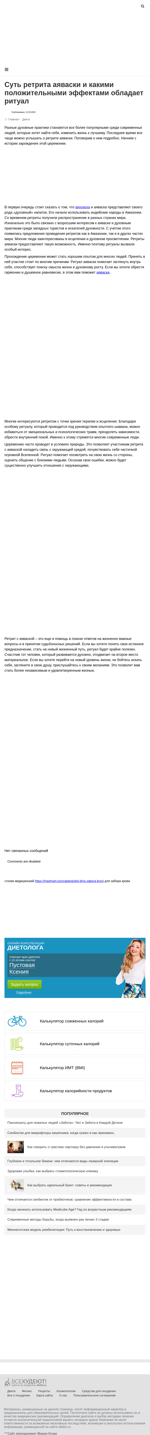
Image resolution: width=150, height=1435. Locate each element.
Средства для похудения (99, 1391)
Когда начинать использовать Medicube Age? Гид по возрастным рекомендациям (69, 1209)
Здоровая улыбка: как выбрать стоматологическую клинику (52, 1171)
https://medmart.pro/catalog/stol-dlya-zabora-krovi (69, 881)
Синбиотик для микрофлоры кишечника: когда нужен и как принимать (60, 1133)
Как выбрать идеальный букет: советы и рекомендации (69, 1185)
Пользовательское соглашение (94, 1395)
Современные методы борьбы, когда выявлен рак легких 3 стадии (58, 1219)
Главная (13, 119)
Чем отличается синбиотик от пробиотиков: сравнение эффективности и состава (69, 1199)
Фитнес (27, 1391)
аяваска (102, 272)
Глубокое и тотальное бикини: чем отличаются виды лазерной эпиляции (62, 1161)
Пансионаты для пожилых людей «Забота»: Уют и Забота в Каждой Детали (65, 1123)
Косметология (66, 1391)
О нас (63, 1395)
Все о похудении (18, 1395)
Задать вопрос (24, 984)
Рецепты (44, 1391)
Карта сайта (44, 1395)
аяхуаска (82, 207)
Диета (26, 119)
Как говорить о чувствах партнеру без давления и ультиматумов (76, 1147)
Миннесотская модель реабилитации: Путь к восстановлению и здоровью (63, 1230)
